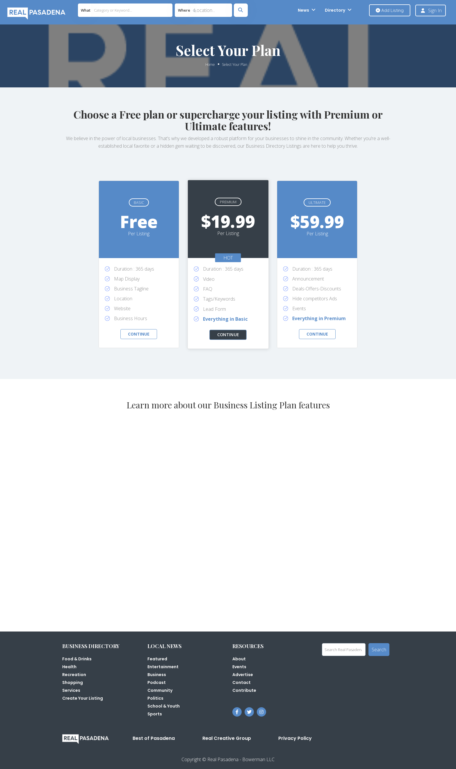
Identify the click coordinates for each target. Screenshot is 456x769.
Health (69, 667)
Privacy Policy (295, 738)
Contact (241, 682)
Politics (155, 698)
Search (379, 649)
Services (71, 690)
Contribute (244, 690)
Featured (157, 659)
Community (159, 690)
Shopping (72, 682)
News (303, 10)
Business (156, 675)
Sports (154, 714)
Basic (139, 202)
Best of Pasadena (154, 738)
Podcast (156, 682)
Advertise (242, 675)
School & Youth (163, 706)
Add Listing (390, 10)
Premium (228, 201)
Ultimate (317, 202)
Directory (335, 10)
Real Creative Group (226, 738)
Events (239, 667)
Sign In (435, 10)
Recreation (74, 675)
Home (210, 64)
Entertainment (163, 667)
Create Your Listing (82, 698)
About (239, 659)
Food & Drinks (77, 659)
